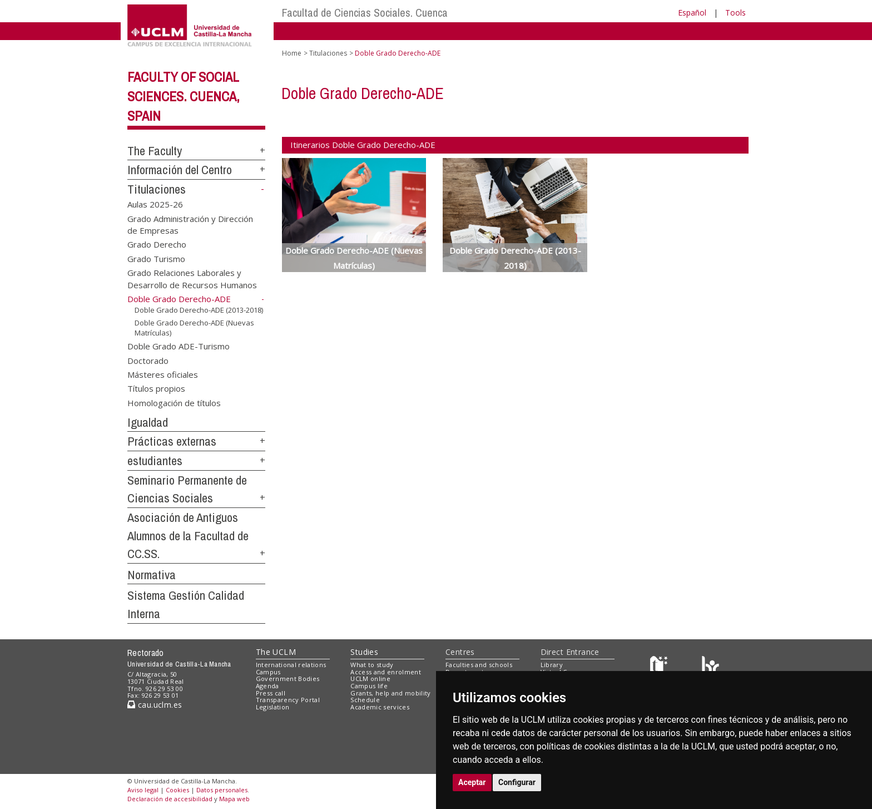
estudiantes (154, 460)
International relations (291, 664)
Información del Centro (179, 169)
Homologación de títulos (174, 402)
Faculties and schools (478, 664)
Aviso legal (142, 790)
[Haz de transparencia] (660, 667)
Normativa (151, 574)
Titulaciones (156, 189)
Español (692, 12)
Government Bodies (288, 678)
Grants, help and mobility (390, 693)
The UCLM (276, 652)
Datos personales (221, 790)
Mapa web (234, 799)
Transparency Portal (288, 699)
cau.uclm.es (154, 704)
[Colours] (710, 667)
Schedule (365, 699)
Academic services (379, 707)
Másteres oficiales (162, 374)
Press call (270, 693)
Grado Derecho (156, 244)
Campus (268, 672)
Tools (735, 12)
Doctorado (148, 360)
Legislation (273, 707)
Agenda (267, 686)
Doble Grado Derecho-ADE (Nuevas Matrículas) (194, 328)
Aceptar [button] (472, 782)
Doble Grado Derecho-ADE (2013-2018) (199, 310)
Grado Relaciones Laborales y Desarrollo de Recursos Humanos (192, 278)
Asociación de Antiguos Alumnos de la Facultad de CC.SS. (188, 535)
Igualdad (147, 422)
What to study (371, 664)
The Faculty (154, 150)
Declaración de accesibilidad (169, 799)
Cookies (177, 790)
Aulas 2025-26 (155, 204)
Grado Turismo (156, 258)
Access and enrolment (385, 672)
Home (291, 53)
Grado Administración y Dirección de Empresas (190, 224)
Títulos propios (156, 388)
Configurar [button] (517, 782)
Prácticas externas (171, 441)
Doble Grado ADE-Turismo (178, 346)
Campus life (369, 686)
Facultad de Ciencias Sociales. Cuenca (365, 12)
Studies (364, 652)
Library (552, 664)
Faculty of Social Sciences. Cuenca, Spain (183, 96)
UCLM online (370, 678)
